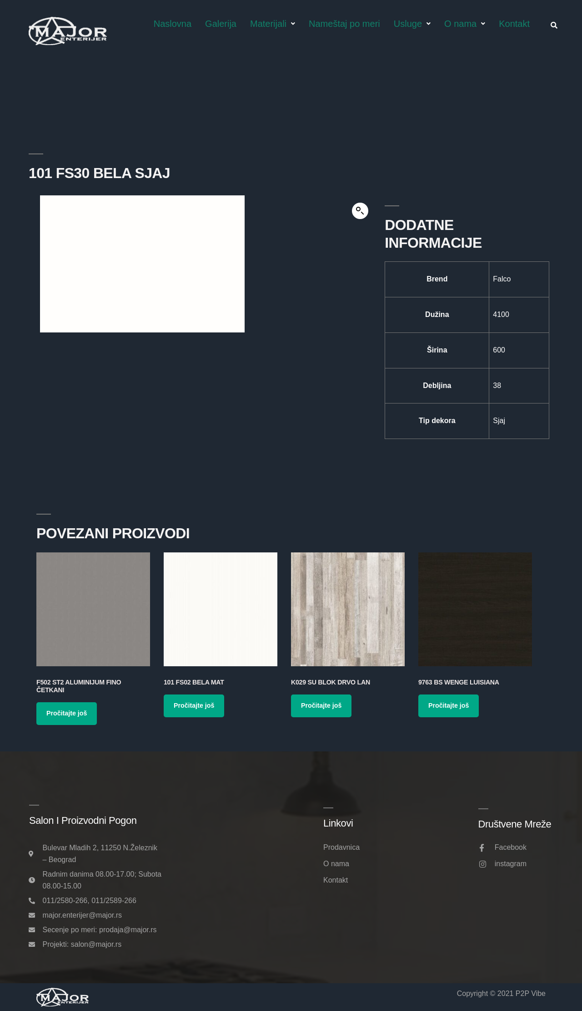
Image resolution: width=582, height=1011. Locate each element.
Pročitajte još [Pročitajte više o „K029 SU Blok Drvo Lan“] (321, 705)
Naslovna (172, 24)
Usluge (412, 24)
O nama (464, 24)
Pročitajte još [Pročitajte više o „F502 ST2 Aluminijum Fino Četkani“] (66, 713)
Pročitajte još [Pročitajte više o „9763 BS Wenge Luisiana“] (448, 705)
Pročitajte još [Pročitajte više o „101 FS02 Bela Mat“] (194, 705)
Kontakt (514, 24)
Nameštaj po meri (344, 24)
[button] (360, 211)
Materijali (272, 24)
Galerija (220, 24)
